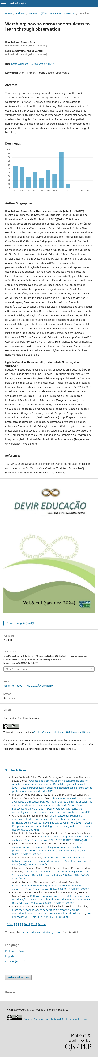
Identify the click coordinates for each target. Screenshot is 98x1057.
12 (32, 924)
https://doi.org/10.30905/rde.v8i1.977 (33, 64)
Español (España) (15, 961)
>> (44, 924)
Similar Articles (15, 770)
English (9, 956)
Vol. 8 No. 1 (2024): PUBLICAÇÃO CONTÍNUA (52, 13)
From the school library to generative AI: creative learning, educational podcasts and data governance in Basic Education (48, 911)
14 (39, 924)
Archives (20, 13)
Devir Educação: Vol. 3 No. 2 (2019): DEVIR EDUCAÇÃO (56, 840)
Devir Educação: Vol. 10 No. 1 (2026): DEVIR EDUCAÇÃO (57, 889)
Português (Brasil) (15, 951)
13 (35, 924)
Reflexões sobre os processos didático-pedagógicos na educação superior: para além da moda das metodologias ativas (51, 897)
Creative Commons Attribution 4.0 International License (62, 732)
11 (28, 924)
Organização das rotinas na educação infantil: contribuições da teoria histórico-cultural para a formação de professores (50, 819)
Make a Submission (18, 977)
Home (8, 13)
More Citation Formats (17, 669)
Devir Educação (17, 3)
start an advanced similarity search (41, 932)
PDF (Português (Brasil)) (21, 623)
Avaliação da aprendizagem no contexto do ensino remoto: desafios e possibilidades (50, 782)
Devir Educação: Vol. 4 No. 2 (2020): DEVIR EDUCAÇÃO (43, 903)
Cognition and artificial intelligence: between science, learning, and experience (48, 859)
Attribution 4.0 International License (56, 1019)
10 (25, 924)
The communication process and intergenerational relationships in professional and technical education (48, 847)
